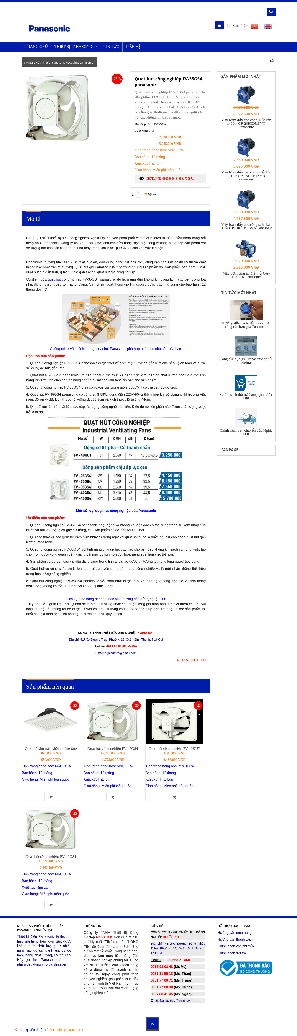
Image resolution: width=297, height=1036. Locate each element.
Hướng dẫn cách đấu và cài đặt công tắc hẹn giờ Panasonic (246, 325)
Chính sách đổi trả (231, 953)
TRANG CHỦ (36, 46)
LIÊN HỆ (133, 46)
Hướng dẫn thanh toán (235, 939)
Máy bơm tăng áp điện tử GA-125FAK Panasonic (246, 275)
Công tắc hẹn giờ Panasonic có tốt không (246, 360)
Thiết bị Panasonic (75, 46)
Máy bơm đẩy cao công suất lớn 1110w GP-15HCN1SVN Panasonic (246, 175)
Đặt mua (150, 194)
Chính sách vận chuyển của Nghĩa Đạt (246, 432)
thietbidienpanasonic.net (66, 1030)
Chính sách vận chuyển (235, 946)
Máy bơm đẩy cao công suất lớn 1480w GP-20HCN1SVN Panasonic (246, 123)
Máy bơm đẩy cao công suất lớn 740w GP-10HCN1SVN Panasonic (246, 226)
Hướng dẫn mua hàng (234, 933)
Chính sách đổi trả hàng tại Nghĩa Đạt (246, 396)
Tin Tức (111, 46)
